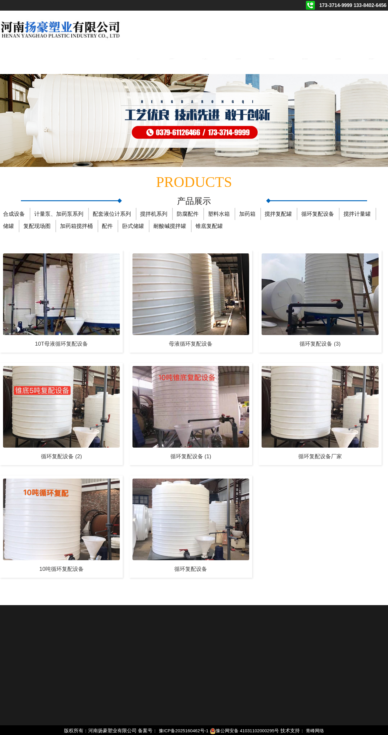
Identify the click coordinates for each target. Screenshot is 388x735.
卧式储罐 (133, 225)
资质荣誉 (271, 58)
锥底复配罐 (209, 225)
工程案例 (237, 58)
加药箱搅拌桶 (76, 225)
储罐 (8, 225)
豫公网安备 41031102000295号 (246, 729)
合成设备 (14, 213)
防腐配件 (188, 213)
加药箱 (247, 213)
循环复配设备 (317, 213)
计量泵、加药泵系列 (58, 213)
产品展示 (204, 58)
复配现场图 (37, 225)
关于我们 (171, 58)
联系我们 (371, 58)
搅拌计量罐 (357, 213)
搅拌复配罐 (278, 213)
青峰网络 (319, 729)
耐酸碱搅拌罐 (169, 225)
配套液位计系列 (112, 213)
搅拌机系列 (153, 213)
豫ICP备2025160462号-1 (180, 729)
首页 (137, 58)
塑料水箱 (219, 213)
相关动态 (304, 58)
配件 (107, 225)
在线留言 (338, 58)
